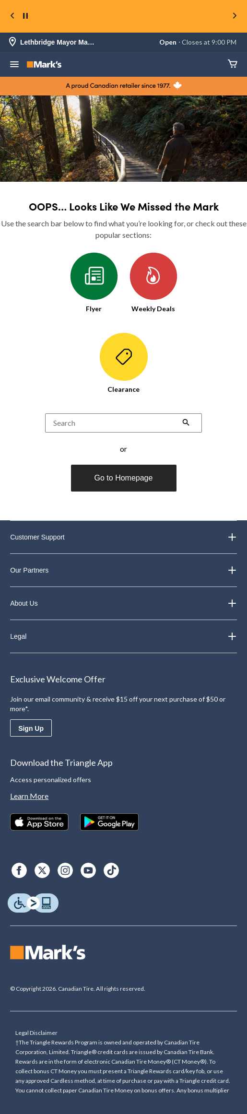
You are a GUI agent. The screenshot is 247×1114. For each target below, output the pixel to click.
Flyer (94, 282)
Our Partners (123, 570)
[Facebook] (19, 870)
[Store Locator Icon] (12, 42)
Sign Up (31, 728)
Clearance (124, 363)
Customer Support (123, 537)
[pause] (25, 16)
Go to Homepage (123, 478)
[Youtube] (88, 870)
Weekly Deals (153, 282)
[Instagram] (65, 870)
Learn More (29, 795)
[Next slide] (234, 16)
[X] (42, 870)
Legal (123, 636)
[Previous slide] (12, 16)
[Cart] (232, 64)
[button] (186, 423)
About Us (123, 603)
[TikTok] (111, 870)
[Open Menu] (14, 65)
